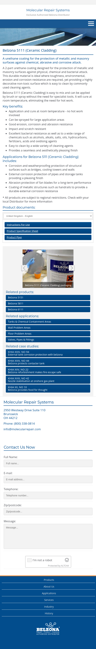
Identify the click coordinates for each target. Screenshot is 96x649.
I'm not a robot (42, 560)
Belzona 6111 (15, 309)
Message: (10, 521)
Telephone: (11, 489)
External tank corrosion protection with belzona (47, 353)
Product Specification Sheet (22, 231)
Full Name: (11, 457)
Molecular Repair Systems (48, 12)
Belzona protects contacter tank (47, 362)
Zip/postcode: (13, 505)
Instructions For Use (18, 224)
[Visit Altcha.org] (67, 560)
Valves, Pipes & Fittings (21, 339)
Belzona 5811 (15, 303)
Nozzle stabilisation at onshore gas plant (47, 379)
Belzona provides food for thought (47, 388)
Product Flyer (14, 237)
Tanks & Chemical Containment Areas (29, 321)
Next (72, 268)
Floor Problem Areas (19, 333)
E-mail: (8, 473)
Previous (24, 268)
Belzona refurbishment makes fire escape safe (47, 371)
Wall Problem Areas (19, 327)
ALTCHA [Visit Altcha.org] (65, 565)
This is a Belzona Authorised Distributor (48, 629)
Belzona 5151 (15, 297)
